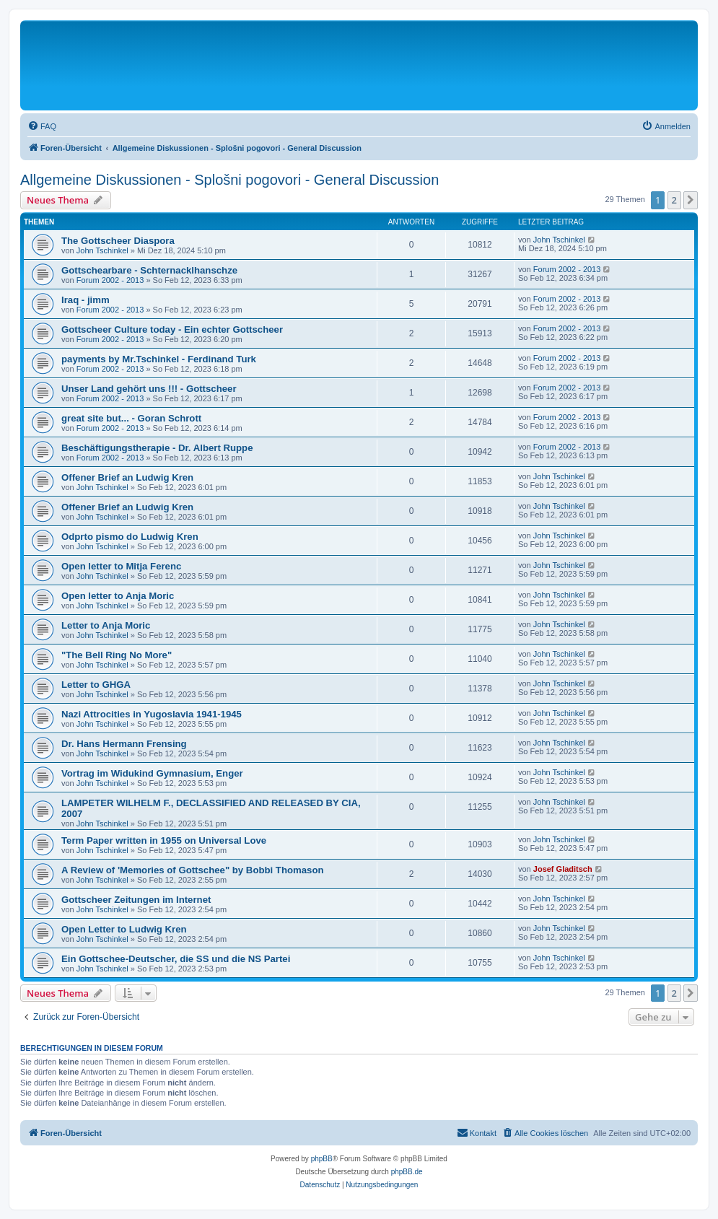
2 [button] (674, 199)
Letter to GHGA (96, 684)
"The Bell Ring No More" (116, 655)
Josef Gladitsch (562, 869)
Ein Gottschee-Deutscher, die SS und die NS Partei (175, 958)
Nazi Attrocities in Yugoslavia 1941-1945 (151, 714)
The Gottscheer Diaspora (118, 240)
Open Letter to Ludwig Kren (124, 929)
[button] (690, 200)
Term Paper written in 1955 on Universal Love (163, 840)
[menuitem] (41, 126)
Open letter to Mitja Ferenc (121, 566)
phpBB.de (407, 1172)
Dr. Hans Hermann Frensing (124, 743)
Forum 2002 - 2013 (110, 280)
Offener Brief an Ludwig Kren (127, 477)
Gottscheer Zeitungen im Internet (136, 899)
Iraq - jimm (85, 299)
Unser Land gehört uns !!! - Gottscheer (149, 388)
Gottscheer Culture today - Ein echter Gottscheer (172, 329)
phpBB (322, 1159)
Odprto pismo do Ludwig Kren (129, 536)
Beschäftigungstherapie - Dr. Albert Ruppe (157, 447)
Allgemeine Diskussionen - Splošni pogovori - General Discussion (229, 180)
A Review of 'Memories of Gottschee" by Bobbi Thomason (192, 870)
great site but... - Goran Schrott (131, 418)
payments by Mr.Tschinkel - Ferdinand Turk (158, 359)
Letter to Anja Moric (105, 625)
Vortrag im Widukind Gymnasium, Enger (152, 773)
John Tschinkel (102, 250)
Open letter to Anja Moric (117, 595)
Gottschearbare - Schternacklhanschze (149, 270)
